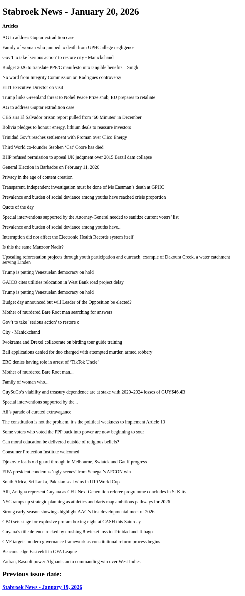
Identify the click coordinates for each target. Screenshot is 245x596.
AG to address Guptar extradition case (38, 37)
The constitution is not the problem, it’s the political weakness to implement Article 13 (83, 421)
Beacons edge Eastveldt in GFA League (39, 551)
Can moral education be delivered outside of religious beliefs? (60, 441)
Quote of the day (18, 207)
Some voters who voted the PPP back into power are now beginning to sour (73, 431)
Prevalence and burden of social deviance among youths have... (62, 226)
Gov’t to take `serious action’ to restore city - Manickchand (57, 57)
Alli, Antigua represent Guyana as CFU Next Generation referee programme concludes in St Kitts (94, 491)
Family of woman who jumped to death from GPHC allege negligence (68, 47)
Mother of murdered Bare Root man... (38, 371)
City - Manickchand (21, 332)
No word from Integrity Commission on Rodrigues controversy (61, 77)
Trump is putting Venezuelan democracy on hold (48, 272)
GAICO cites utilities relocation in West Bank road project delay (63, 282)
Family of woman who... (25, 381)
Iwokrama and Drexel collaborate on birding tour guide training (62, 342)
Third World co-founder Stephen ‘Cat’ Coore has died (52, 147)
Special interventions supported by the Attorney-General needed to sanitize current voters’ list (90, 217)
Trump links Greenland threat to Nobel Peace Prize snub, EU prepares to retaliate (78, 97)
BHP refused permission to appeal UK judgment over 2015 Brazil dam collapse (77, 157)
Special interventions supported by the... (40, 401)
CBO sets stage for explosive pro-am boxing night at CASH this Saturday (71, 521)
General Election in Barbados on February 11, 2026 (50, 167)
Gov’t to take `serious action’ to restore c (40, 322)
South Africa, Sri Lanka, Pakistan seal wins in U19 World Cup (61, 481)
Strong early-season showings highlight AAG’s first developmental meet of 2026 (78, 511)
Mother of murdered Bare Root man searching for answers (57, 312)
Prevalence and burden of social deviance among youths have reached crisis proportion (84, 197)
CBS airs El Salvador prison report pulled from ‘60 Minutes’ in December (72, 117)
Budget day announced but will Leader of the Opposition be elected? (67, 302)
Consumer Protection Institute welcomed (40, 451)
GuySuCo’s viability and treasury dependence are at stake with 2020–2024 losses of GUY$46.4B (93, 391)
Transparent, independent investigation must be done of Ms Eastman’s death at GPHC (83, 187)
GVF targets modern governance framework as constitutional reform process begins (81, 541)
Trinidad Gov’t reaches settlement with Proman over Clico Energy (64, 137)
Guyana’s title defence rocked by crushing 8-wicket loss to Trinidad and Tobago (77, 531)
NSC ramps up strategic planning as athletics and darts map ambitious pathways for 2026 (86, 501)
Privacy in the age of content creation (37, 177)
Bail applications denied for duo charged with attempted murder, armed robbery (77, 352)
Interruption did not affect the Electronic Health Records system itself (67, 236)
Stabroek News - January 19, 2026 (42, 587)
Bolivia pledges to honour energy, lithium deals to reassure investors (66, 127)
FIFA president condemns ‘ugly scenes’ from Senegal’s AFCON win (66, 471)
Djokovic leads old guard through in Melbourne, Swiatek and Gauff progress (74, 461)
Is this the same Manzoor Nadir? (32, 246)
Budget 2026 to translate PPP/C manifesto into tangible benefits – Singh (70, 67)
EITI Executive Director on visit (32, 87)
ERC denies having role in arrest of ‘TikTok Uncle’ (50, 361)
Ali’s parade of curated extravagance (36, 411)
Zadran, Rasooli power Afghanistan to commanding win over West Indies (71, 561)
